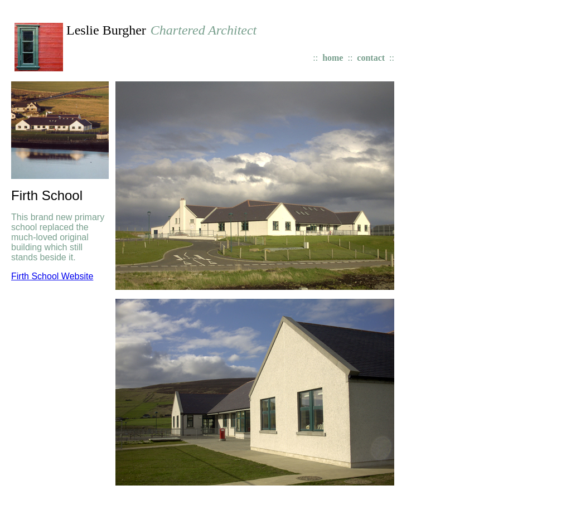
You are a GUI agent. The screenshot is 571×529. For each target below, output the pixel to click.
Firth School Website (52, 276)
